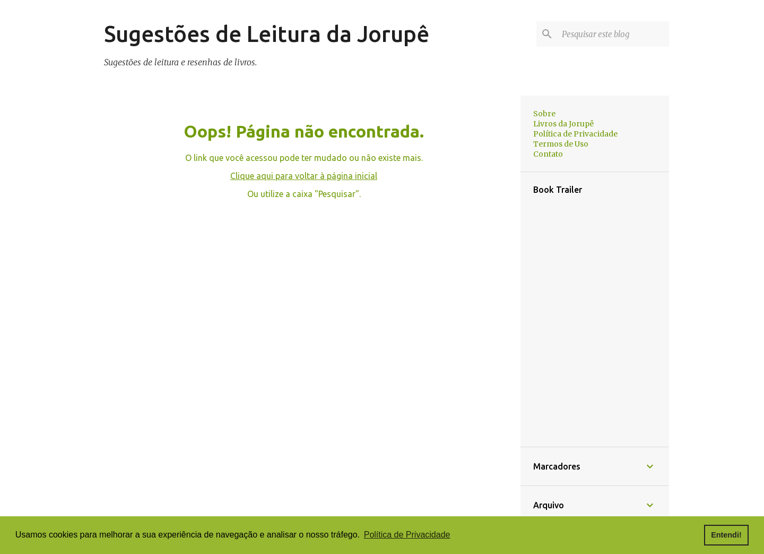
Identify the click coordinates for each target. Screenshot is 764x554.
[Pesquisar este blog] (613, 34)
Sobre (544, 113)
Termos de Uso (560, 144)
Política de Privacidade (575, 134)
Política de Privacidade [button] (407, 534)
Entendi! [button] (726, 535)
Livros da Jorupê (563, 124)
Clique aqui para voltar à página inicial (303, 176)
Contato (548, 154)
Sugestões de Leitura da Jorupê (266, 33)
